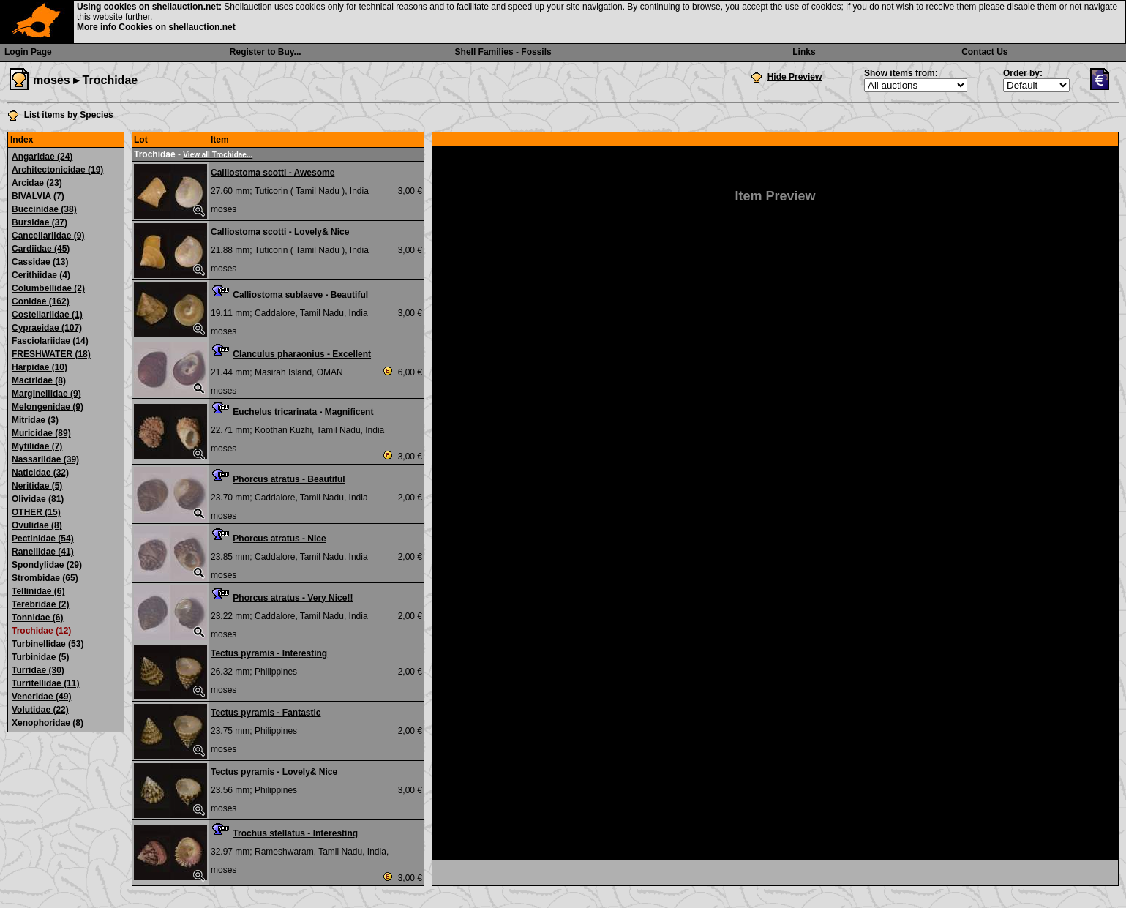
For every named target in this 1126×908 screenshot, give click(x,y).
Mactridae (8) (39, 380)
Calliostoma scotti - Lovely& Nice (280, 232)
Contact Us (984, 52)
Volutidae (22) (40, 710)
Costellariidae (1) (47, 314)
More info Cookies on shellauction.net (156, 27)
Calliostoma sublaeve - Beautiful (300, 295)
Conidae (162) (41, 301)
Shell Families (484, 52)
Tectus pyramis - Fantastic (266, 713)
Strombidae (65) (45, 578)
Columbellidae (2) (48, 288)
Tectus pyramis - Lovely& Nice (274, 772)
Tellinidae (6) (38, 591)
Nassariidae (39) (45, 459)
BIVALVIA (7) (38, 196)
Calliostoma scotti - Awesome (272, 173)
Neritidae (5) (37, 486)
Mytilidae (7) (37, 446)
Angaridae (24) (42, 156)
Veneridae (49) (41, 696)
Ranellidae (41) (43, 552)
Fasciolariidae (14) (50, 341)
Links (803, 52)
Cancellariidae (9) (48, 235)
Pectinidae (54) (43, 538)
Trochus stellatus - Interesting (295, 833)
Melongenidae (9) (47, 407)
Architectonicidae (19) (57, 170)
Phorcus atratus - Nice (279, 538)
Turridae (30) (38, 670)
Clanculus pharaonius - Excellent (302, 354)
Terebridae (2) (40, 604)
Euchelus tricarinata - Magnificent (303, 412)
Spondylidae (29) (47, 565)
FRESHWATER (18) (51, 354)
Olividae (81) (38, 499)
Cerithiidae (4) (41, 275)
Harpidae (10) (39, 367)
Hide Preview (794, 77)
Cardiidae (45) (41, 249)
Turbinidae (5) (40, 657)
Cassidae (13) (40, 262)
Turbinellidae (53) (47, 644)
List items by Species (68, 115)
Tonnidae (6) (37, 617)
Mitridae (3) (35, 420)
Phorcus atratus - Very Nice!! (293, 598)
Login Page (28, 52)
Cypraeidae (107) (47, 328)
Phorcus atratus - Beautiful (289, 479)
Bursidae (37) (39, 222)
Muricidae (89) (41, 433)
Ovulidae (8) (37, 525)
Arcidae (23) (37, 183)
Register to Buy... (265, 52)
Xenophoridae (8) (47, 723)
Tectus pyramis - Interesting (269, 653)
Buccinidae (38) (44, 209)
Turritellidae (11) (45, 683)
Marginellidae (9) (46, 394)
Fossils (536, 52)
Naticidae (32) (40, 473)
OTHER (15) (36, 512)
